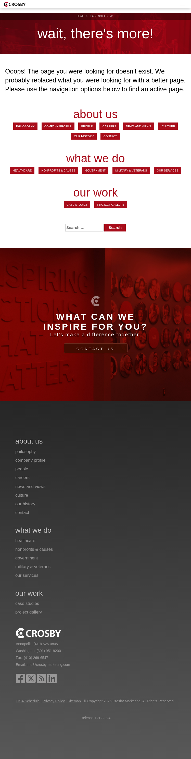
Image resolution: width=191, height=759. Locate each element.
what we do (95, 158)
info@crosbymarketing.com (48, 665)
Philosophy (25, 126)
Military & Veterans (131, 170)
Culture (168, 126)
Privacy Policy (54, 701)
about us (95, 114)
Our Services (167, 170)
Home (80, 16)
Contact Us (96, 349)
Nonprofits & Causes (58, 170)
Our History (84, 136)
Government (95, 170)
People (87, 126)
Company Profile (58, 126)
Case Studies (77, 204)
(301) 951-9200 (48, 651)
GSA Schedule (28, 701)
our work (95, 192)
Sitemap (74, 701)
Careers (109, 126)
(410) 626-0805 (45, 644)
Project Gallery (110, 204)
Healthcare (22, 170)
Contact (110, 136)
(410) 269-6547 (36, 658)
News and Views (138, 126)
